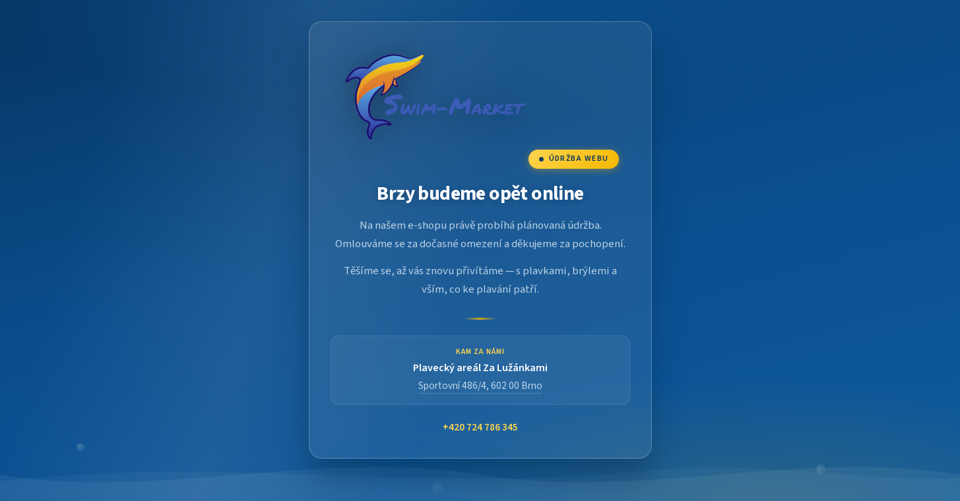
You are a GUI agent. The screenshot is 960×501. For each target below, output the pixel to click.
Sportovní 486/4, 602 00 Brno (480, 385)
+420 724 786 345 (480, 427)
